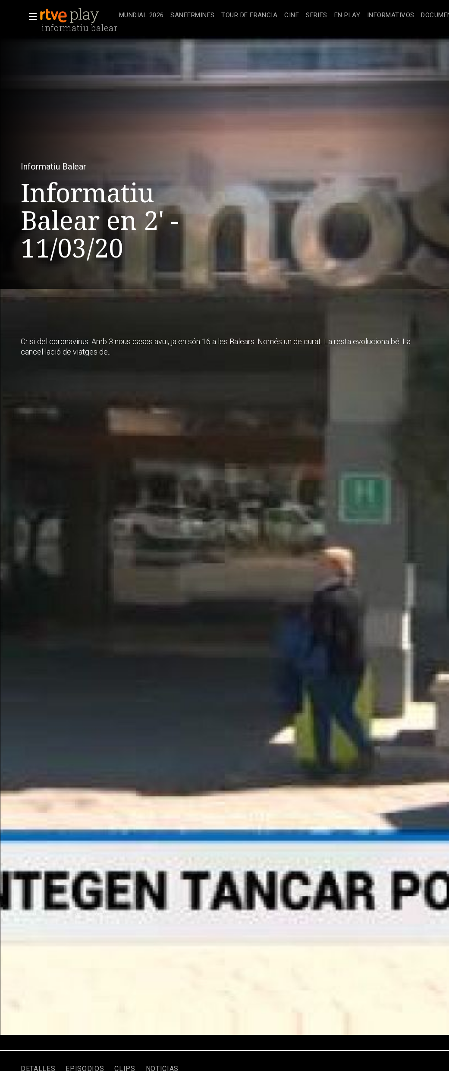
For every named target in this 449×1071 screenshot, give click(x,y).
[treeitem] (141, 16)
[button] (30, 16)
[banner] (78, 15)
